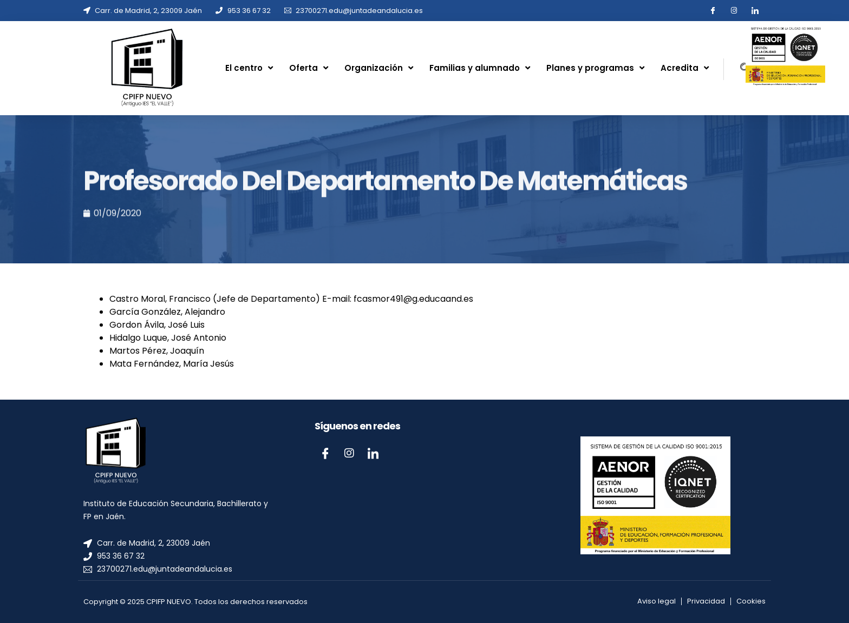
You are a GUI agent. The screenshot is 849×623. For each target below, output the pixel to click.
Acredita (685, 67)
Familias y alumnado (479, 67)
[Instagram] (349, 453)
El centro (249, 67)
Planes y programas (595, 67)
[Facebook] (325, 453)
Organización (378, 67)
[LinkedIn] (373, 453)
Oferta (308, 67)
